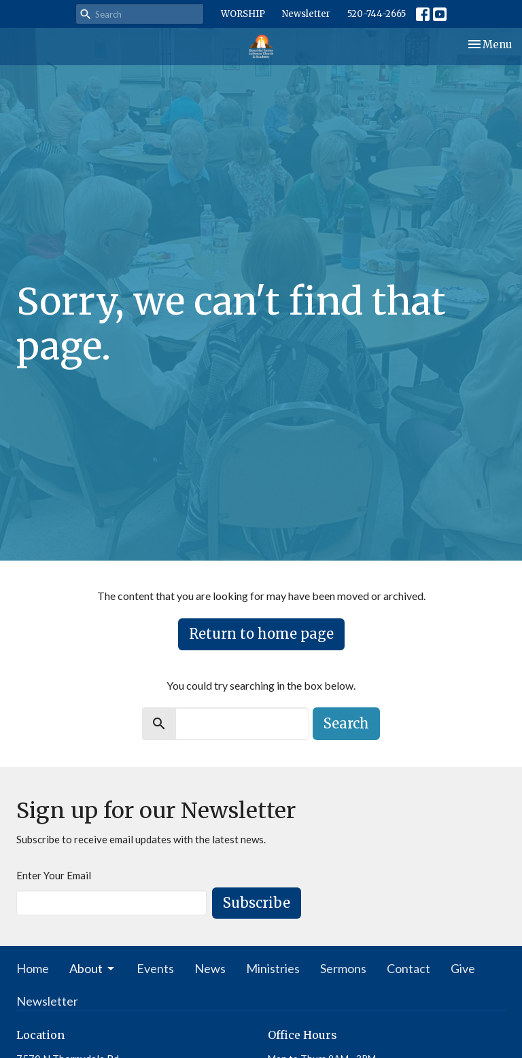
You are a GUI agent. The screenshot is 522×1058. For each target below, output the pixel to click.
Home (32, 968)
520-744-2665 (376, 14)
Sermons (343, 968)
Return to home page (261, 633)
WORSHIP (243, 14)
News (210, 968)
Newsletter (306, 14)
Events (155, 968)
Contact (408, 968)
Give (463, 968)
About (92, 968)
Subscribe (256, 902)
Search (346, 723)
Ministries (273, 968)
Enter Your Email (53, 875)
